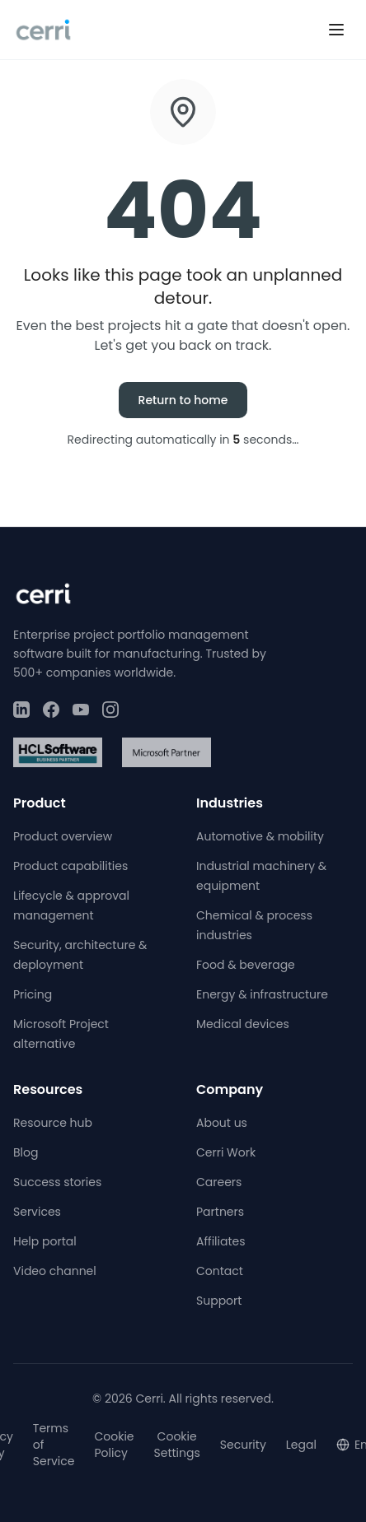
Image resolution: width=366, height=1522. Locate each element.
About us (221, 1123)
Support (219, 1300)
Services (37, 1211)
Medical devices (242, 1024)
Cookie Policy (114, 1444)
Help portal (45, 1241)
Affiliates (221, 1241)
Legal (301, 1444)
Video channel (54, 1271)
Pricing (32, 994)
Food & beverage (245, 964)
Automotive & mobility (260, 836)
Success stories (57, 1182)
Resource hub (52, 1123)
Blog (25, 1152)
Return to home (183, 400)
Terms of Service (54, 1444)
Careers (219, 1182)
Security (243, 1444)
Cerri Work (226, 1152)
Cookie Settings (177, 1444)
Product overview (62, 836)
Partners (220, 1211)
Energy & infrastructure (262, 994)
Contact (219, 1271)
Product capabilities (70, 866)
